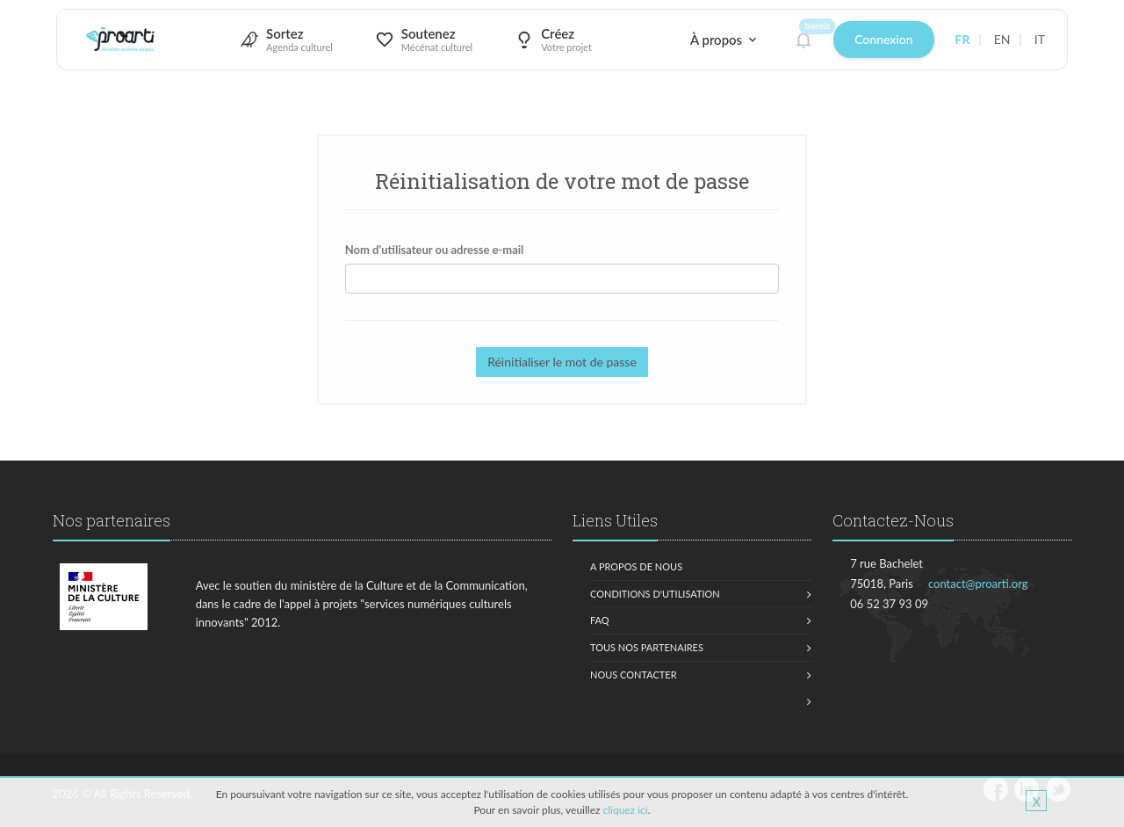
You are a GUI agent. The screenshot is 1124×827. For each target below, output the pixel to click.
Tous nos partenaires (646, 647)
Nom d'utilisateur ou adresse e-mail (434, 250)
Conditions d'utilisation (655, 593)
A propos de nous (636, 566)
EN (1002, 39)
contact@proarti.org (978, 584)
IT (1039, 39)
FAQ (599, 620)
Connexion (883, 39)
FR (962, 39)
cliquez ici (624, 809)
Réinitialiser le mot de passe (562, 361)
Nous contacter (633, 674)
